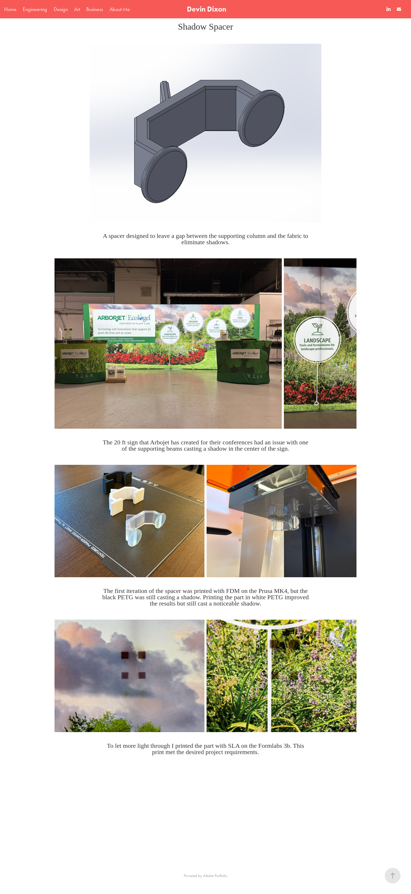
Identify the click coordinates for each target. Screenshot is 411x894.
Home (10, 9)
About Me (120, 9)
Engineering (35, 9)
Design (61, 9)
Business (94, 9)
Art (77, 9)
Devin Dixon (206, 9)
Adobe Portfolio (215, 875)
